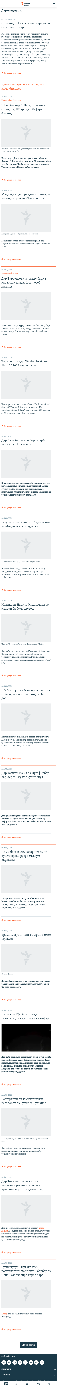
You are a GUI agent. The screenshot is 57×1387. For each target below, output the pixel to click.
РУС (38, 1384)
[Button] (11, 73)
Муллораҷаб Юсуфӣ (9, 273)
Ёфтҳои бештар (28, 1345)
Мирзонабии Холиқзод (11, 100)
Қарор (4, 1314)
